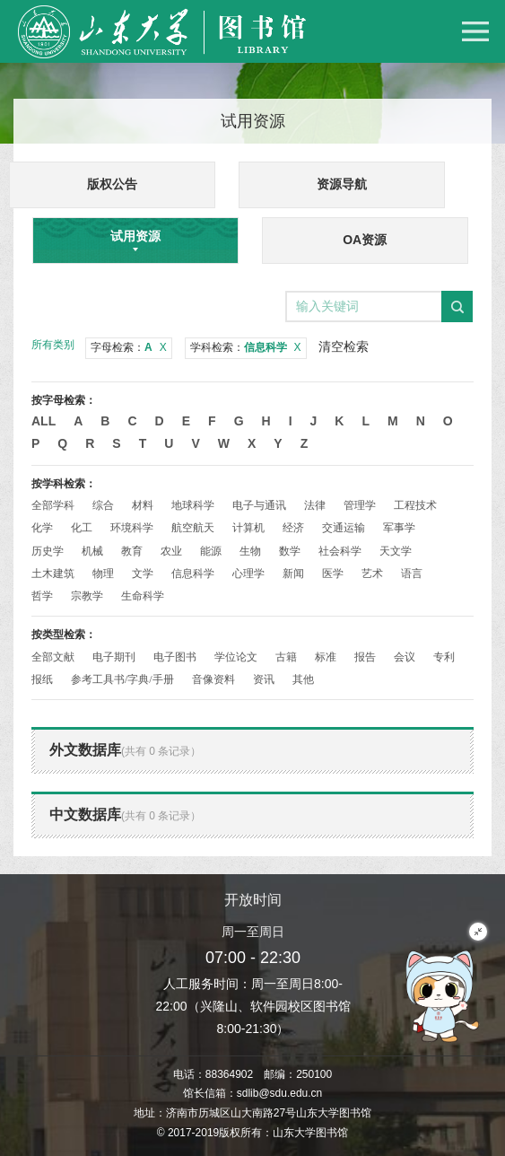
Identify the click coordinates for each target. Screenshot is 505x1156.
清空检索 (343, 346)
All (43, 421)
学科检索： (245, 347)
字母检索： (129, 347)
